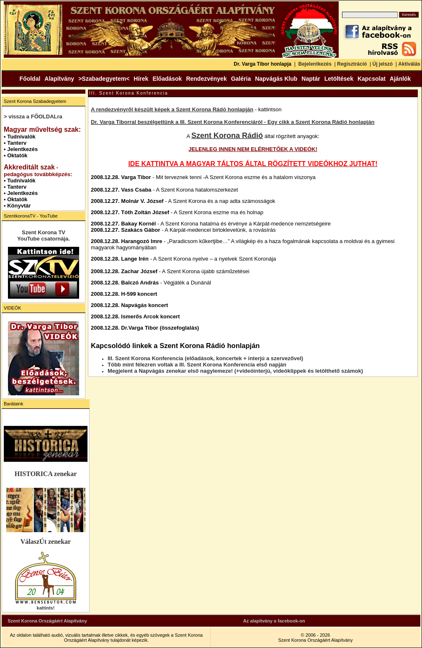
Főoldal (30, 78)
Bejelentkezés (314, 64)
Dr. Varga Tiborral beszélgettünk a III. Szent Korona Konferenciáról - (179, 122)
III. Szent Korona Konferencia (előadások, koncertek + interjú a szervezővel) (205, 358)
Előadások (167, 78)
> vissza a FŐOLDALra (33, 116)
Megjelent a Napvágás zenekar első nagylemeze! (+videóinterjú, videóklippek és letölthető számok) (235, 371)
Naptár (310, 78)
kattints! (46, 607)
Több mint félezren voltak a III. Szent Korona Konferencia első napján (197, 364)
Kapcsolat (372, 78)
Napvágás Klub (276, 78)
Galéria (241, 78)
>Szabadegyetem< (103, 78)
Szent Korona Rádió (227, 135)
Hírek (141, 78)
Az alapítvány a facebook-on (274, 620)
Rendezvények (206, 78)
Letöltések (338, 78)
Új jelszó (382, 64)
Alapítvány (59, 78)
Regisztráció (352, 64)
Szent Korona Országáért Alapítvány (47, 620)
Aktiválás (409, 64)
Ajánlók (400, 78)
